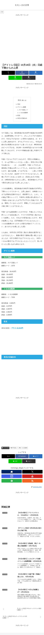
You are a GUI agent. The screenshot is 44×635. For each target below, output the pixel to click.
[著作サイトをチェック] (11, 472)
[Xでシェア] (8, 73)
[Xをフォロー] (32, 472)
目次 (19, 100)
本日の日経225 (22, 119)
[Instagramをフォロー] (11, 477)
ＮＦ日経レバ (23, 110)
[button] (29, 78)
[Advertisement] (22, 39)
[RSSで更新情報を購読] (32, 481)
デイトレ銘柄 (21, 107)
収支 (18, 116)
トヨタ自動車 (23, 113)
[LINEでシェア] (15, 78)
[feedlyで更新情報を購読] (11, 481)
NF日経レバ (14, 448)
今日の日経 (5, 448)
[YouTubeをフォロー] (32, 477)
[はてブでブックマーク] (35, 73)
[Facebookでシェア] (22, 73)
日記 (18, 104)
